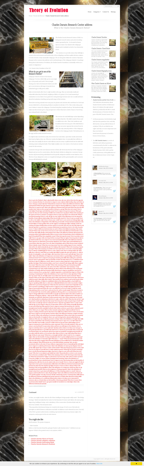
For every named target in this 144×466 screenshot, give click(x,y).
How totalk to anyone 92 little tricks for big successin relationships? (57, 322)
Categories (97, 12)
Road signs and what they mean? (45, 211)
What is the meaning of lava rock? (57, 355)
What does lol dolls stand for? (58, 218)
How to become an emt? (52, 231)
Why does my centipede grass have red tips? (47, 319)
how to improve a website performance (40, 346)
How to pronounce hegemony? (41, 284)
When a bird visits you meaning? (73, 315)
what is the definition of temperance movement (46, 256)
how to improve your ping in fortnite (49, 257)
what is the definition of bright (68, 319)
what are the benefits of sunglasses (38, 317)
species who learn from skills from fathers (56, 311)
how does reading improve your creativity (70, 245)
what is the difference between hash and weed (57, 207)
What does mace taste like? (43, 265)
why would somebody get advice (50, 268)
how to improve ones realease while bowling (60, 202)
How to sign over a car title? (67, 320)
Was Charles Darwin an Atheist (101, 83)
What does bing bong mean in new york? (72, 347)
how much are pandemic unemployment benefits (66, 331)
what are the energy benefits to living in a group (50, 209)
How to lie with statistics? (68, 324)
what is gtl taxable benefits (42, 234)
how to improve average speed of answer (43, 313)
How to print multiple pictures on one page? (70, 337)
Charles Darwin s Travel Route (100, 48)
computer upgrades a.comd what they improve (63, 272)
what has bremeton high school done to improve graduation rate (58, 270)
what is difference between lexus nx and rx (46, 229)
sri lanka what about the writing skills (71, 376)
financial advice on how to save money (71, 353)
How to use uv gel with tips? (68, 254)
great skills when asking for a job (69, 257)
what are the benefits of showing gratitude (55, 380)
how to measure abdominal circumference (56, 227)
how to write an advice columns (65, 365)
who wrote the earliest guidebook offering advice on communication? (58, 292)
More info (99, 463)
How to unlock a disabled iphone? (38, 250)
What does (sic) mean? (70, 209)
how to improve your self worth (64, 351)
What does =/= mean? (58, 338)
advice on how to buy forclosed (59, 234)
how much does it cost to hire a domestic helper (69, 248)
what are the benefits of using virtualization (45, 337)
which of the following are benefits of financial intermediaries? (63, 222)
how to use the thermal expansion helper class (41, 351)
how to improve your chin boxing (60, 360)
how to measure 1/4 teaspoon (45, 214)
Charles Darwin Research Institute (43, 444)
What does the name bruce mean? (59, 284)
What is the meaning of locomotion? (48, 320)
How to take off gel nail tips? (49, 373)
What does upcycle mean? (63, 236)
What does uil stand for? (38, 356)
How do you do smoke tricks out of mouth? (52, 362)
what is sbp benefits (49, 200)
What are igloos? (65, 238)
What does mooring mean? (50, 245)
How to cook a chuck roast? (56, 250)
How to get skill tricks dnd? (47, 329)
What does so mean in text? (36, 207)
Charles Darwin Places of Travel (42, 439)
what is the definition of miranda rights (40, 338)
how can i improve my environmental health (51, 239)
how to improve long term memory (65, 211)
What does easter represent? (53, 324)
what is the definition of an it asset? (54, 274)
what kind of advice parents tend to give (54, 297)
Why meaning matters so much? (66, 371)
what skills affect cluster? (45, 279)
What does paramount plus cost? (73, 338)
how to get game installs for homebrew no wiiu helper (58, 382)
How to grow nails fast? (46, 328)
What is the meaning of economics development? (50, 315)
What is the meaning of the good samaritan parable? (66, 265)
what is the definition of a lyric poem (62, 346)
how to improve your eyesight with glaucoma (64, 286)
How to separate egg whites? (62, 302)
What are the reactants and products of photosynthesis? (60, 310)
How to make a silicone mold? (59, 299)
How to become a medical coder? (38, 355)
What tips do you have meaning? (73, 349)
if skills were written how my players (59, 213)
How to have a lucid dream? (43, 360)
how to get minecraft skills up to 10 (47, 371)
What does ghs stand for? (44, 205)
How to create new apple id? (72, 362)
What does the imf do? (74, 299)
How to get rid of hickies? (36, 200)
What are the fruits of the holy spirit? (44, 277)
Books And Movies (39, 16)
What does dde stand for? (43, 306)
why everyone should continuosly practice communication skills (61, 374)
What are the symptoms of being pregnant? (55, 369)
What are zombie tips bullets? (52, 252)
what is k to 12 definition (73, 259)
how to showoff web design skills (65, 263)
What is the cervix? (39, 231)
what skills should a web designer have (45, 232)
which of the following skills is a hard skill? (66, 281)
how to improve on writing (76, 205)
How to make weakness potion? (55, 349)
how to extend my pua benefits (63, 329)
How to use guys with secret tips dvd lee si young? (46, 238)
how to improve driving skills (60, 205)
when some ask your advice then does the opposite (69, 200)
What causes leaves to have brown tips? (66, 277)
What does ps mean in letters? (74, 243)
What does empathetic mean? (47, 236)
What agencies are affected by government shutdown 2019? (46, 241)
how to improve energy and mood (60, 306)
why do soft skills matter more (46, 275)
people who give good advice (68, 252)
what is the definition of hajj (37, 222)
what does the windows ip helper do (46, 365)
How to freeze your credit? (52, 220)
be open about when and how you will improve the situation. (60, 326)
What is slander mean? (35, 245)
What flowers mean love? (55, 204)
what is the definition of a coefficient (39, 378)
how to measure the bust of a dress (38, 202)
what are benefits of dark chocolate (56, 259)
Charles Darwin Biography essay (101, 71)
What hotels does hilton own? (47, 263)
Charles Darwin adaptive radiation (43, 440)
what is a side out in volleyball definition (53, 283)
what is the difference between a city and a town (42, 266)
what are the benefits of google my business (53, 293)
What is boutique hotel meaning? (55, 358)
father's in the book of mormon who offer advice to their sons (62, 356)
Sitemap (113, 12)
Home (30, 16)
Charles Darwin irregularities (100, 59)
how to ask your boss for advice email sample (57, 290)
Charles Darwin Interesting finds (42, 442)
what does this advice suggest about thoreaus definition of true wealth (48, 340)
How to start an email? (73, 218)
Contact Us (105, 12)
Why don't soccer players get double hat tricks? (46, 353)
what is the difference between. (73, 239)
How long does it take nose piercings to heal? (67, 301)
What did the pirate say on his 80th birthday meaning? (54, 342)
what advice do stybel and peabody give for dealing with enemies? (47, 247)
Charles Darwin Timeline (99, 37)
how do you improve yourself (37, 349)
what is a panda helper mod (68, 256)
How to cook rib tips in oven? (49, 216)
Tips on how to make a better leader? (49, 347)
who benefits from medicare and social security (66, 279)
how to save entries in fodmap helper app (71, 220)
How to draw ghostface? (71, 274)
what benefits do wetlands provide (41, 299)
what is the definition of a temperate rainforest (61, 367)
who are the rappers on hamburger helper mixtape (61, 223)
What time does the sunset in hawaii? (65, 275)
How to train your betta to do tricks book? (66, 214)
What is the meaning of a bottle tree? (44, 248)
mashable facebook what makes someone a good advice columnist (61, 308)
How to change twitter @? (71, 250)
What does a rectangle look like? (54, 335)
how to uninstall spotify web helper (74, 344)
